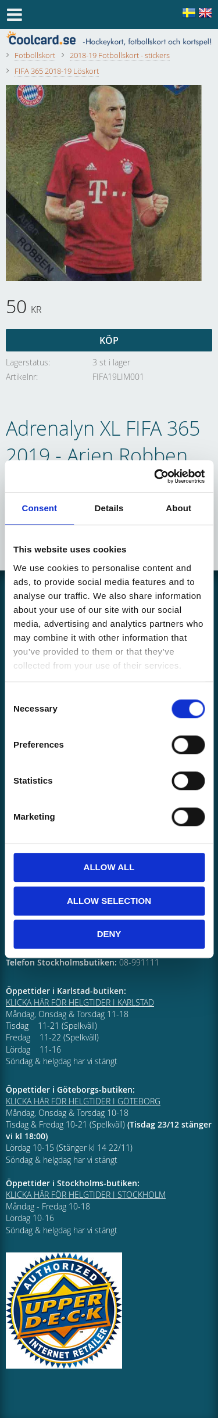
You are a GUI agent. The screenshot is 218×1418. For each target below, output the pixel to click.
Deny (109, 934)
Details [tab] (109, 508)
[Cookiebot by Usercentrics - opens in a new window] (155, 476)
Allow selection (109, 901)
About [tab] (178, 508)
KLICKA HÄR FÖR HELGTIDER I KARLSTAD (80, 1002)
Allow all (109, 867)
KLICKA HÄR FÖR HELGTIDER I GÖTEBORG (83, 1101)
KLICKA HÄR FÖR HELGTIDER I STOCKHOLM (86, 1194)
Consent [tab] (39, 508)
